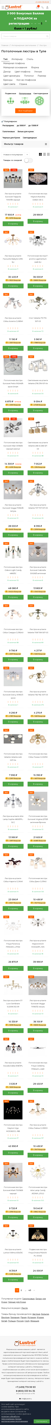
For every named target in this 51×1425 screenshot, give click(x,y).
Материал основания (15, 67)
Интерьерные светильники (24, 45)
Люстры (43, 45)
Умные (38, 71)
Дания (23, 1317)
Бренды (8, 80)
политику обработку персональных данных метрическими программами (14, 1418)
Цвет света (9, 84)
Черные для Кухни (11, 137)
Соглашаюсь (41, 1421)
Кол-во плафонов (26, 80)
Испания (31, 1317)
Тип (5, 59)
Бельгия (45, 1314)
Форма (35, 67)
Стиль (30, 59)
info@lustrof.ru (26, 1399)
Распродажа (8, 125)
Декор (7, 71)
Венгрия (5, 1317)
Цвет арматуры (11, 76)
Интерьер (17, 59)
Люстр (24, 1308)
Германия (14, 1317)
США (27, 1321)
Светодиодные (30, 137)
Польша (12, 1321)
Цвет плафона (22, 71)
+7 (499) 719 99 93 (42, 2)
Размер (42, 76)
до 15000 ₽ (33, 125)
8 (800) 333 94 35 (25, 1391)
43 (29, 1290)
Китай (4, 1321)
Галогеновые (9, 131)
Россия (20, 1321)
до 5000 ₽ (21, 125)
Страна (23, 84)
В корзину (13, 224)
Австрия (36, 1314)
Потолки (29, 76)
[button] (8, 125)
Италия (40, 1317)
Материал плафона (14, 63)
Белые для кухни (26, 131)
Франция (34, 1321)
